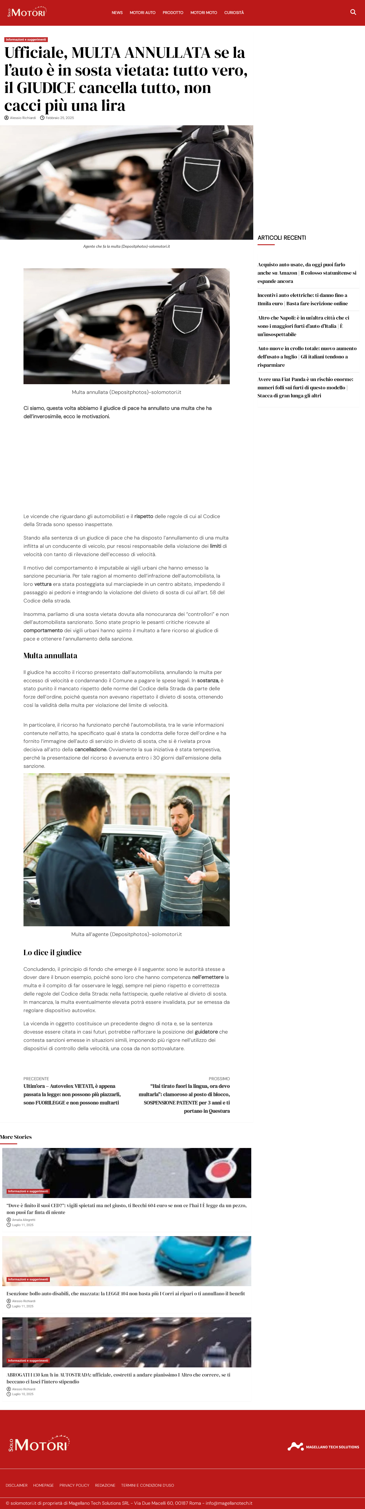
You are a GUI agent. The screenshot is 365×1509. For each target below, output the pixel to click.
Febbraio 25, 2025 (60, 118)
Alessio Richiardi (23, 118)
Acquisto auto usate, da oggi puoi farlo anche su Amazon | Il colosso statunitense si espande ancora (307, 273)
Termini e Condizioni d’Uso (147, 1485)
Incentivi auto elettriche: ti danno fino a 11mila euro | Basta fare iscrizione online (303, 299)
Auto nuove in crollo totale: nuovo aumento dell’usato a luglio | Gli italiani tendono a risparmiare (307, 356)
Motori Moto (204, 12)
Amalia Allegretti (24, 1220)
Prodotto (173, 12)
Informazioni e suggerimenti (26, 39)
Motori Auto (143, 12)
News (117, 12)
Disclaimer (17, 1485)
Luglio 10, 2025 (23, 1394)
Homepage (43, 1485)
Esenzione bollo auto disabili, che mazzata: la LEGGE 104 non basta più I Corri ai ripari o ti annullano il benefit (126, 1293)
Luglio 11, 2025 (23, 1225)
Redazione (105, 1485)
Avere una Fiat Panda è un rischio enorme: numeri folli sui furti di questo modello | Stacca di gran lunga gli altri (305, 387)
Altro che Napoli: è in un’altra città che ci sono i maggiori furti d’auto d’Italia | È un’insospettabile (303, 326)
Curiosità (234, 12)
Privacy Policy (74, 1485)
